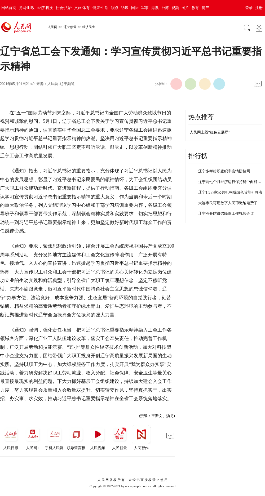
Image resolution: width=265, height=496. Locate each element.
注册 (259, 8)
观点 (114, 8)
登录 (249, 8)
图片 (185, 8)
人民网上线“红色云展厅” (210, 132)
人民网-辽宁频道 (61, 84)
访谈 (125, 8)
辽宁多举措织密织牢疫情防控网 (224, 171)
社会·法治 (64, 8)
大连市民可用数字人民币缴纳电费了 (228, 203)
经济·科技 (45, 8)
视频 (175, 8)
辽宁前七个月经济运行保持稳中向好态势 (231, 182)
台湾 (165, 8)
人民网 (52, 27)
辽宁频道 (70, 27)
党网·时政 (27, 8)
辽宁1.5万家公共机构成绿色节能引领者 (230, 192)
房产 (205, 8)
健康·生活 (100, 8)
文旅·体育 (82, 8)
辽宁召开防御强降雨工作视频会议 (226, 214)
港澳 (155, 8)
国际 (135, 8)
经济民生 (88, 27)
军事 (145, 8)
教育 (195, 8)
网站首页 (8, 8)
